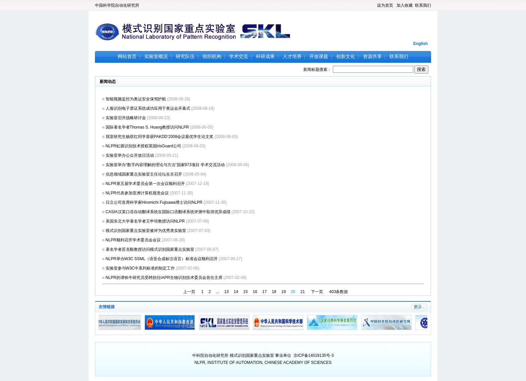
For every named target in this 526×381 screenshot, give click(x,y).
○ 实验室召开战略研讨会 (124, 117)
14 (236, 291)
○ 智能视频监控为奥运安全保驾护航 (134, 99)
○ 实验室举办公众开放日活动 (128, 155)
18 (274, 291)
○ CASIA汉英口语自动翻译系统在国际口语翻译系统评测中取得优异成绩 (166, 211)
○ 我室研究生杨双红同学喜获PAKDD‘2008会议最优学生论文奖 (158, 136)
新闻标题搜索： (358, 69)
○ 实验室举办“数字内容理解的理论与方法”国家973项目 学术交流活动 (164, 164)
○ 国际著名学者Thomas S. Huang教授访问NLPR (146, 127)
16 (255, 291)
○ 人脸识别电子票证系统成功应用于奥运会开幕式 (146, 108)
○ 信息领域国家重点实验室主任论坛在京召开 (142, 174)
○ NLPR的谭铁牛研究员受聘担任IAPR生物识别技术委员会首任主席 (162, 277)
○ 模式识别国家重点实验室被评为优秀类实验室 (144, 230)
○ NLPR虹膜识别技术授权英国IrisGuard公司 (142, 146)
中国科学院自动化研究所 (117, 5)
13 (226, 291)
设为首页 (385, 5)
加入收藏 (405, 5)
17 (264, 291)
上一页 (189, 291)
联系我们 (423, 5)
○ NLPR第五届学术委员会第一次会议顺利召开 (144, 183)
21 (302, 291)
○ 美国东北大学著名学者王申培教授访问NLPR (144, 221)
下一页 (317, 291)
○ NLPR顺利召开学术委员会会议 (132, 240)
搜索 (421, 69)
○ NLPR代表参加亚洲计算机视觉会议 (136, 193)
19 (283, 291)
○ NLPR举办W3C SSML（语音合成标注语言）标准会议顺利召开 (160, 258)
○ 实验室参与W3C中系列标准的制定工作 (139, 268)
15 (245, 291)
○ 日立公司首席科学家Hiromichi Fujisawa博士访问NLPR (153, 202)
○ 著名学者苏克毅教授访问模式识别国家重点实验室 (148, 249)
